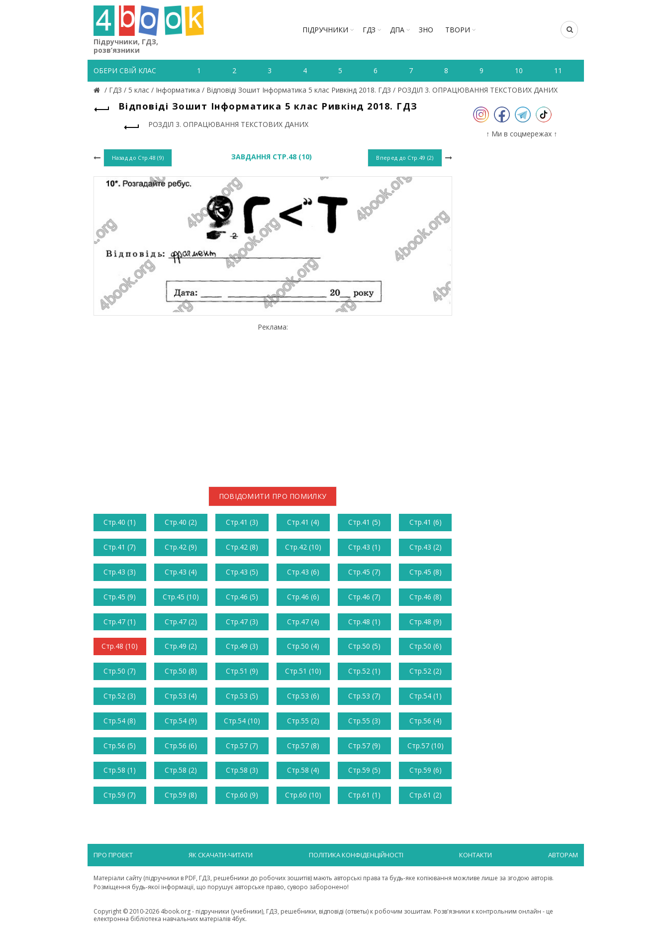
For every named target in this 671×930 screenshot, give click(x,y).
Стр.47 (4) (303, 621)
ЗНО (426, 29)
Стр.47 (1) (119, 621)
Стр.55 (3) (364, 720)
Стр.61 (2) (425, 795)
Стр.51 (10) (303, 671)
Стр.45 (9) (119, 596)
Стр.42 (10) (303, 547)
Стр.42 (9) (181, 547)
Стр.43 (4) (181, 572)
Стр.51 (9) (242, 671)
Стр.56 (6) (181, 745)
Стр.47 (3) (242, 621)
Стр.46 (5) (242, 596)
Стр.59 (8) (181, 795)
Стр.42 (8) (242, 547)
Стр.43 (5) (242, 572)
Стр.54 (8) (119, 720)
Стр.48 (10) (119, 646)
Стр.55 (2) (303, 720)
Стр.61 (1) (364, 795)
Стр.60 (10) (303, 795)
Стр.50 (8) (181, 671)
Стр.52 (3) (119, 695)
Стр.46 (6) (303, 596)
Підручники (325, 29)
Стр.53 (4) (181, 695)
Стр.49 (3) (242, 646)
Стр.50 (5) (364, 646)
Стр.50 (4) (303, 646)
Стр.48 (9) (425, 621)
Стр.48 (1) (364, 621)
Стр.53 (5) (242, 695)
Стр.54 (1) (425, 695)
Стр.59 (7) (119, 795)
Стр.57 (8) (303, 745)
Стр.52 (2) (425, 671)
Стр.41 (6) (425, 522)
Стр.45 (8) (425, 572)
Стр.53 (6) (303, 695)
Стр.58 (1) (119, 770)
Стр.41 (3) (242, 522)
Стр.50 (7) (119, 671)
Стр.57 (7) (242, 745)
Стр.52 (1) (364, 671)
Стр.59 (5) (364, 770)
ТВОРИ (457, 29)
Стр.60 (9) (242, 795)
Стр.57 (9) (364, 745)
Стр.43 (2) (425, 547)
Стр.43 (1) (364, 547)
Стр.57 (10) (425, 745)
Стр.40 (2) (181, 522)
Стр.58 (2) (181, 770)
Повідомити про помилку (273, 496)
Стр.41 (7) (119, 547)
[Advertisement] (273, 401)
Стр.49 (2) (181, 646)
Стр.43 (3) (119, 572)
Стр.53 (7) (364, 695)
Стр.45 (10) (181, 596)
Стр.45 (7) (364, 572)
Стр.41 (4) (303, 522)
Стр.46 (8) (425, 596)
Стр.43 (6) (303, 572)
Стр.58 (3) (242, 770)
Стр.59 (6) (425, 770)
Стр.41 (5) (364, 522)
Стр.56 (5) (119, 745)
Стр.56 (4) (425, 720)
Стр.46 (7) (364, 596)
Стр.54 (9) (181, 720)
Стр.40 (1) (119, 522)
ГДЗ (369, 29)
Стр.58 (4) (303, 770)
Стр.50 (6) (425, 646)
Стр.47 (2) (181, 621)
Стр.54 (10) (242, 720)
